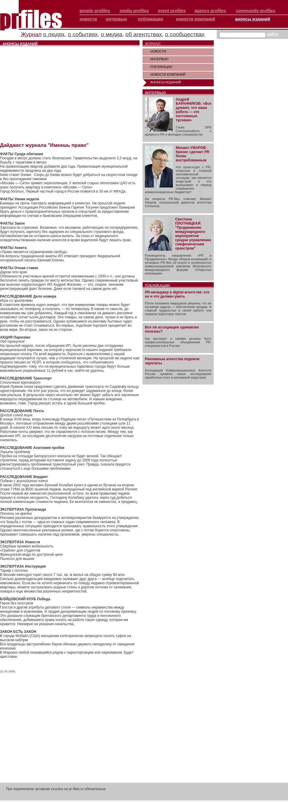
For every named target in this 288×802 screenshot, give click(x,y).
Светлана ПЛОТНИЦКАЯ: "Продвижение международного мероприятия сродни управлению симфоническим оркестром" (193, 233)
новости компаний (195, 19)
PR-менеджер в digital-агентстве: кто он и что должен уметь (177, 294)
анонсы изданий (252, 19)
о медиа (111, 34)
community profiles (256, 10)
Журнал (31, 34)
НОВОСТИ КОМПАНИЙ (167, 74)
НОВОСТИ (158, 51)
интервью (116, 19)
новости (88, 19)
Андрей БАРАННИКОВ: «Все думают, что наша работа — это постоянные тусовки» (193, 109)
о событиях (83, 34)
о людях (53, 34)
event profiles (172, 10)
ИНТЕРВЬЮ (159, 59)
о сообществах (185, 34)
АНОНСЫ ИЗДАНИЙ (165, 82)
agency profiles (210, 10)
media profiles (134, 10)
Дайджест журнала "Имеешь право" (44, 145)
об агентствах (144, 34)
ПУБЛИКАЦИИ (161, 67)
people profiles (95, 10)
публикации (150, 19)
